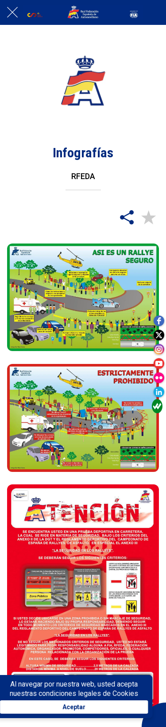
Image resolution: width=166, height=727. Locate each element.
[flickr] (159, 377)
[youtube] (159, 363)
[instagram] (159, 349)
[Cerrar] (12, 12)
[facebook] (159, 321)
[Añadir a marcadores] (148, 217)
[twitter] (159, 335)
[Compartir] (127, 217)
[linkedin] (159, 392)
